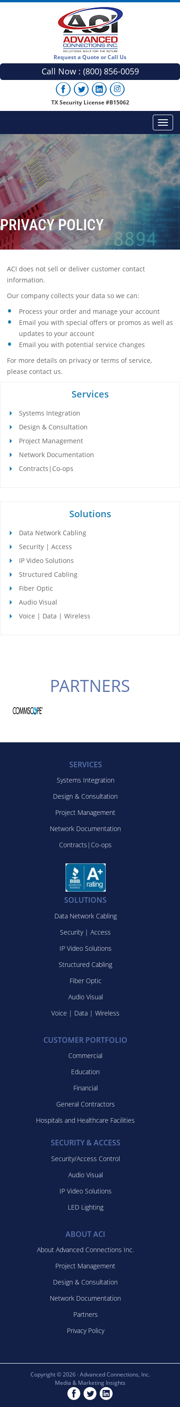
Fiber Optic (36, 588)
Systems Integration (49, 413)
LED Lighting (85, 1207)
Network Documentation (56, 454)
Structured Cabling (48, 574)
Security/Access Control (85, 1158)
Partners (85, 1314)
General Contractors (85, 1104)
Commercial (85, 1055)
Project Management (51, 440)
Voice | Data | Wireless (54, 616)
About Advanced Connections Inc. (85, 1249)
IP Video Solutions (46, 560)
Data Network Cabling (52, 532)
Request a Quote (90, 57)
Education (85, 1071)
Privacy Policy (85, 1330)
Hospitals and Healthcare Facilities (85, 1120)
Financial (85, 1087)
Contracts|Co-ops (46, 468)
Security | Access (45, 546)
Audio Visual (38, 602)
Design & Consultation (53, 426)
